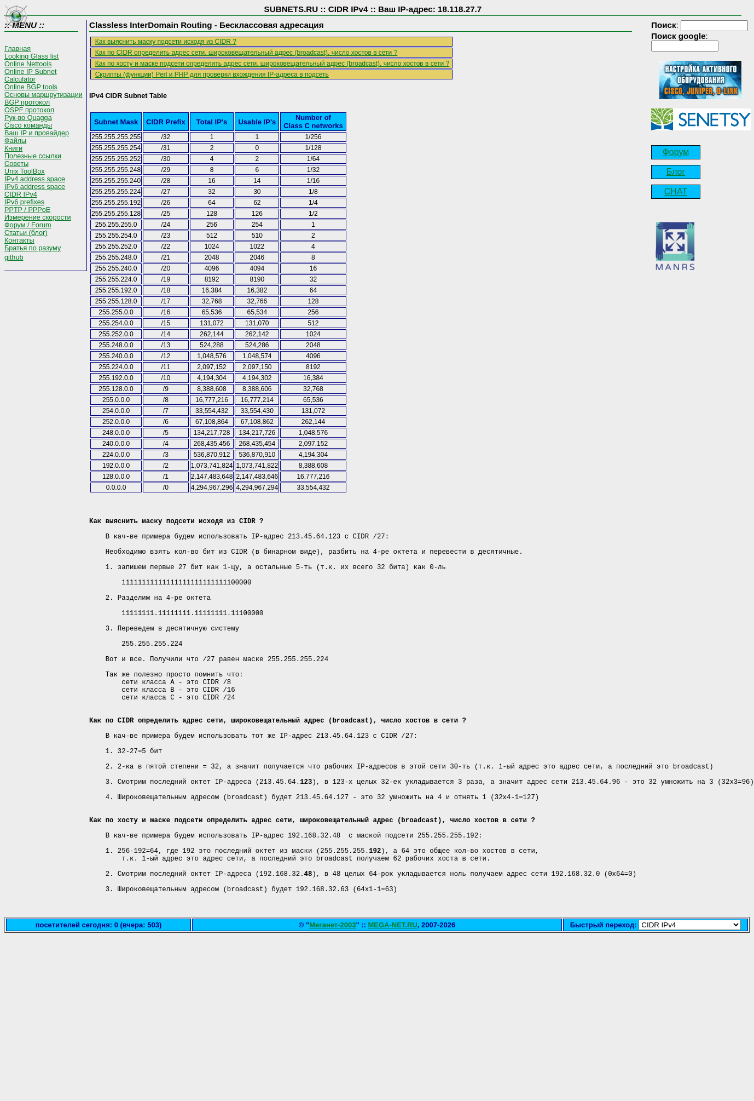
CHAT (675, 191)
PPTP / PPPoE (27, 210)
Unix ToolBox (24, 171)
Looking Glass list (31, 56)
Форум (676, 152)
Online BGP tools (30, 87)
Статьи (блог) (26, 233)
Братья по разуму (32, 248)
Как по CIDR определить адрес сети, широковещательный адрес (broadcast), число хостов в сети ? (246, 52)
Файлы (15, 141)
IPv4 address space (34, 179)
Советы (16, 164)
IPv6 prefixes (24, 202)
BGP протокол (27, 102)
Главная (17, 49)
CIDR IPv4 (20, 194)
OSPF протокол (29, 110)
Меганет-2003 (332, 1009)
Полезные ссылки (32, 156)
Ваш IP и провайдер (36, 133)
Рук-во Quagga (28, 118)
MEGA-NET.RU (392, 1009)
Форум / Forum (27, 225)
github (13, 257)
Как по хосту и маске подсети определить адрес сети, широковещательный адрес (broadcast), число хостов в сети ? (272, 63)
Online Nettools (28, 64)
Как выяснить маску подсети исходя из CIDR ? (165, 41)
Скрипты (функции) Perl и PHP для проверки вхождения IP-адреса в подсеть (212, 74)
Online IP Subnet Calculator (30, 75)
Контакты (19, 240)
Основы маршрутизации (43, 95)
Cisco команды (28, 125)
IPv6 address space (34, 187)
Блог (676, 171)
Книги (13, 148)
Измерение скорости (37, 217)
